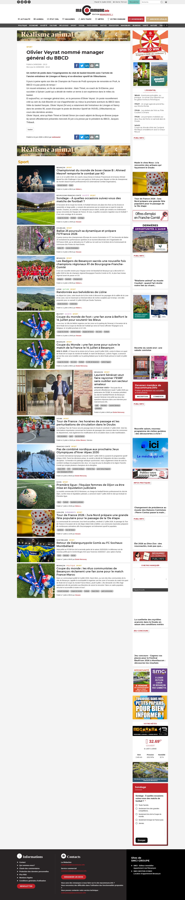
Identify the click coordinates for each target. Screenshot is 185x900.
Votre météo (150, 724)
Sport (29, 47)
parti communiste (107, 591)
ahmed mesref (62, 185)
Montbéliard (62, 540)
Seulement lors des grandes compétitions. (149, 810)
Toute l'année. (144, 805)
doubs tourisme (62, 304)
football (73, 218)
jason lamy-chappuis (103, 469)
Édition (95, 14)
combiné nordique (78, 469)
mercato (65, 555)
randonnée (73, 304)
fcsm (59, 555)
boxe (71, 185)
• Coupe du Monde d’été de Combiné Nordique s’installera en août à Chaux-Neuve (149, 128)
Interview (104, 405)
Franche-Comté (63, 446)
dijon (59, 502)
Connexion (158, 396)
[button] (161, 2)
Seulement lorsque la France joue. (151, 820)
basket (30, 129)
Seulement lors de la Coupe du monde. (150, 815)
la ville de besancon (92, 362)
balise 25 (60, 248)
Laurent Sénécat (114, 405)
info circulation (62, 436)
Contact (22, 862)
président (98, 408)
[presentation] (134, 579)
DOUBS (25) (61, 228)
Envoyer (141, 840)
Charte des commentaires (29, 868)
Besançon (61, 167)
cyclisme (60, 530)
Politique (70, 565)
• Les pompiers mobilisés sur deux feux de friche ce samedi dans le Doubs (149, 119)
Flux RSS (23, 875)
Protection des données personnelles (34, 871)
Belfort (60, 314)
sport (71, 436)
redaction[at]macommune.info (73, 865)
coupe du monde (63, 218)
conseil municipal (63, 591)
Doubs (59, 418)
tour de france (79, 436)
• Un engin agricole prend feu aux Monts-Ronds (149, 105)
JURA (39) (60, 512)
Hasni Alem (95, 591)
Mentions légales (26, 878)
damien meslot (75, 332)
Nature (66, 289)
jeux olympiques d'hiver (65, 472)
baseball (68, 279)
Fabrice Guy (90, 469)
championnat (78, 279)
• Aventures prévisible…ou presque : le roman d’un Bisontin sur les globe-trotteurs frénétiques (149, 97)
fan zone (99, 332)
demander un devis (73, 877)
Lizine (59, 289)
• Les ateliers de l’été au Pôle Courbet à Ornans (149, 111)
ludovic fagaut (106, 362)
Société (85, 195)
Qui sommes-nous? (27, 865)
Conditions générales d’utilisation (32, 881)
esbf (96, 405)
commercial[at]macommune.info (74, 871)
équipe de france (88, 332)
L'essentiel (150, 90)
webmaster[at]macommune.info (73, 893)
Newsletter (26, 886)
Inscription (142, 396)
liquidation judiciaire (77, 502)
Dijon (59, 482)
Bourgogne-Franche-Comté (69, 195)
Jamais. (141, 823)
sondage (81, 218)
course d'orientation (72, 248)
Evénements (70, 512)
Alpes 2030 (61, 469)
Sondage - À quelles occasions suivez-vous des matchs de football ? (149, 798)
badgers (60, 279)
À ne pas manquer (150, 565)
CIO (68, 469)
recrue (73, 555)
